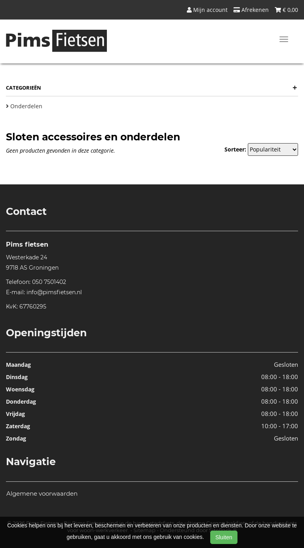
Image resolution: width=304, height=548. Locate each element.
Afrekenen (251, 9)
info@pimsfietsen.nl (54, 292)
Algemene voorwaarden (42, 493)
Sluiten (223, 537)
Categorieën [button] (151, 87)
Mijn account (207, 9)
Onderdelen (24, 106)
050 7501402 (49, 281)
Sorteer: (235, 149)
